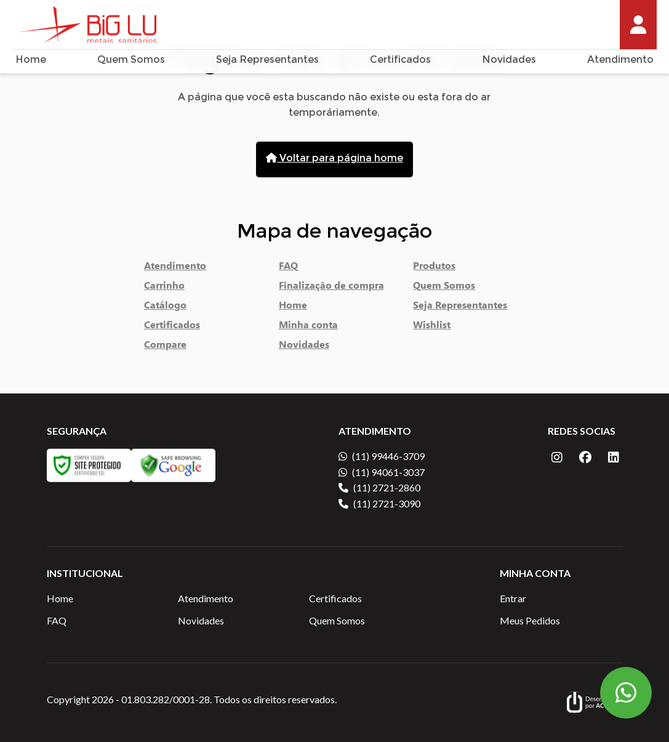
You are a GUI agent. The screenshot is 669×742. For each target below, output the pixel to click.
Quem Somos (131, 60)
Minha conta (308, 327)
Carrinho (164, 288)
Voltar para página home (334, 159)
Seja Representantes (267, 60)
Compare (165, 347)
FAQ (288, 268)
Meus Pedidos (530, 620)
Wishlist (432, 327)
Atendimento (620, 60)
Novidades (509, 60)
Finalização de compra (331, 288)
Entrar (513, 598)
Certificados (400, 60)
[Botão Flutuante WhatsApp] (625, 692)
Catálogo (165, 307)
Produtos (434, 268)
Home (30, 60)
